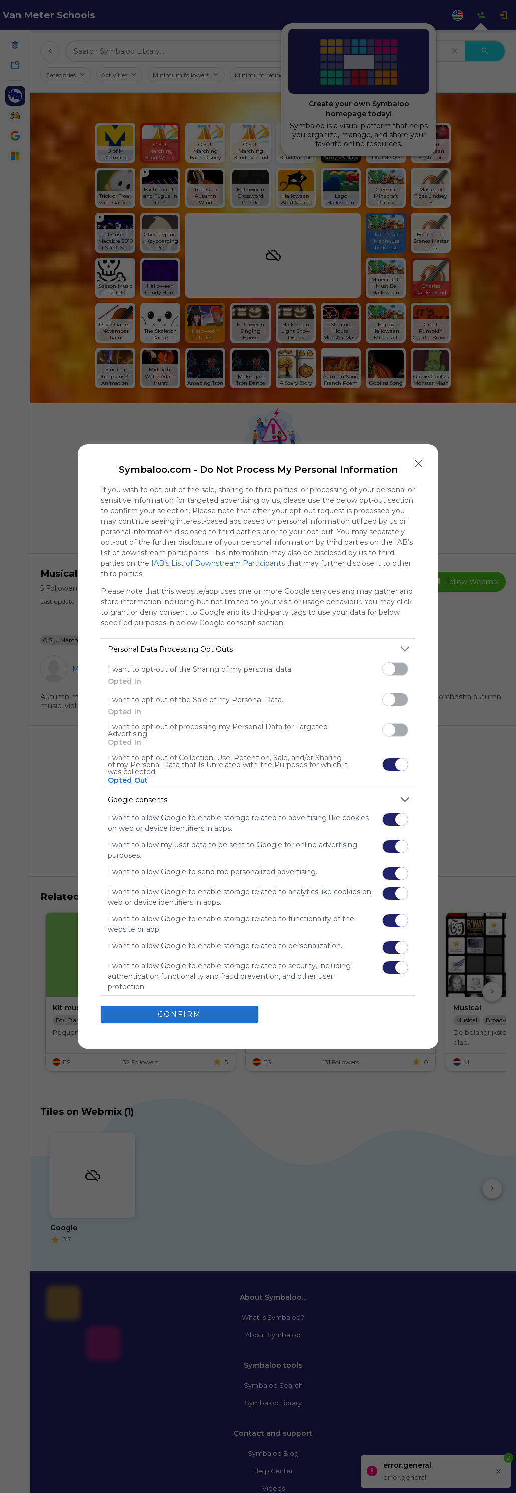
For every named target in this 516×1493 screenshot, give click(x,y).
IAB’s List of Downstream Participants (218, 563)
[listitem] (258, 649)
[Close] (418, 463)
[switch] (395, 669)
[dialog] (258, 746)
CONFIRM (179, 1014)
